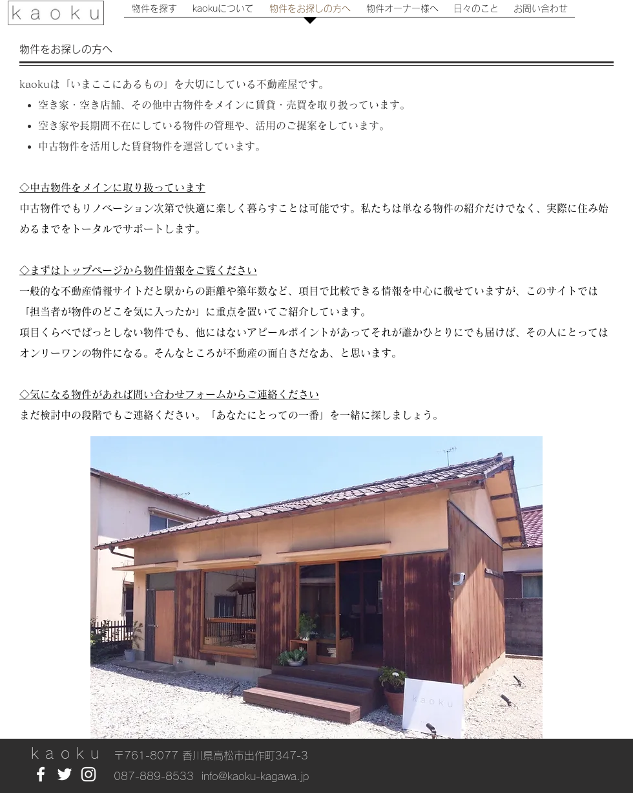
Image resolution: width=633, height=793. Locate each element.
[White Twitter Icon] (64, 774)
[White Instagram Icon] (88, 774)
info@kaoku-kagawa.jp (255, 776)
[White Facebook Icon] (40, 774)
